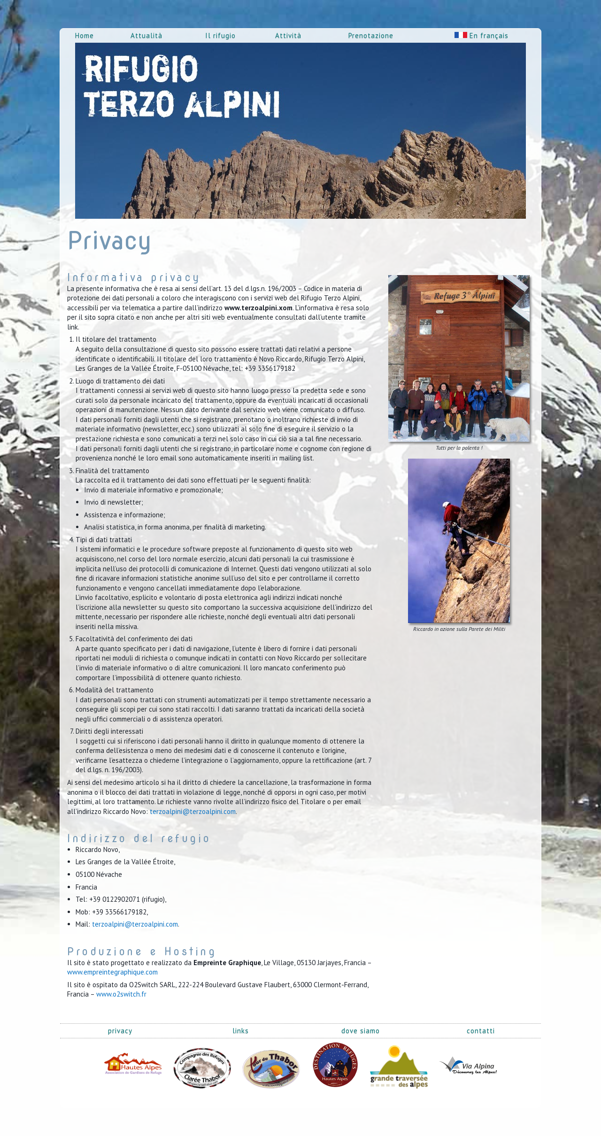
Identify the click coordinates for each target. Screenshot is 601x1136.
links (240, 1030)
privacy (120, 1030)
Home (84, 35)
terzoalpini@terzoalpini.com (193, 811)
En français (482, 35)
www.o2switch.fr (121, 994)
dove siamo (360, 1030)
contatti (481, 1030)
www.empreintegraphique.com (112, 971)
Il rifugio (220, 35)
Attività (288, 35)
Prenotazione (370, 35)
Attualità (146, 35)
